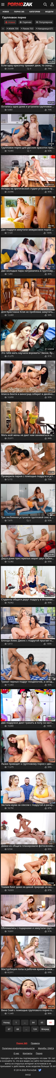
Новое (6, 11)
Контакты (27, 1053)
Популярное (44, 22)
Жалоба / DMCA (46, 1048)
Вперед (45, 1029)
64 (33, 1022)
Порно (39, 1053)
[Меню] (3, 4)
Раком (27, 28)
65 (42, 1022)
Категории (34, 11)
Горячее (25, 22)
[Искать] (45, 4)
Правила (35, 1043)
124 (35, 1029)
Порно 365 (19, 11)
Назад (6, 1022)
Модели (49, 11)
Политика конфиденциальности (18, 1048)
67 (9, 1029)
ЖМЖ (12, 28)
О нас (16, 1053)
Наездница (44, 28)
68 (18, 1029)
